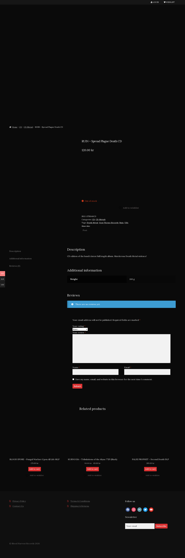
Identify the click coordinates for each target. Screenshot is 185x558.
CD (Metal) (28, 127)
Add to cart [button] (34, 469)
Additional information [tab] (20, 258)
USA (126, 223)
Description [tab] (15, 251)
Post (85, 230)
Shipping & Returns (79, 506)
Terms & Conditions (80, 501)
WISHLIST (169, 2)
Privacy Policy (19, 501)
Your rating (78, 326)
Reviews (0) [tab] (14, 266)
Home (14, 127)
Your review (79, 332)
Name (76, 367)
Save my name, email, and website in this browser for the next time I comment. (113, 379)
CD (20, 127)
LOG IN (155, 2)
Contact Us (18, 506)
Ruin (121, 223)
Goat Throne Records (108, 223)
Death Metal (92, 223)
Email (127, 367)
